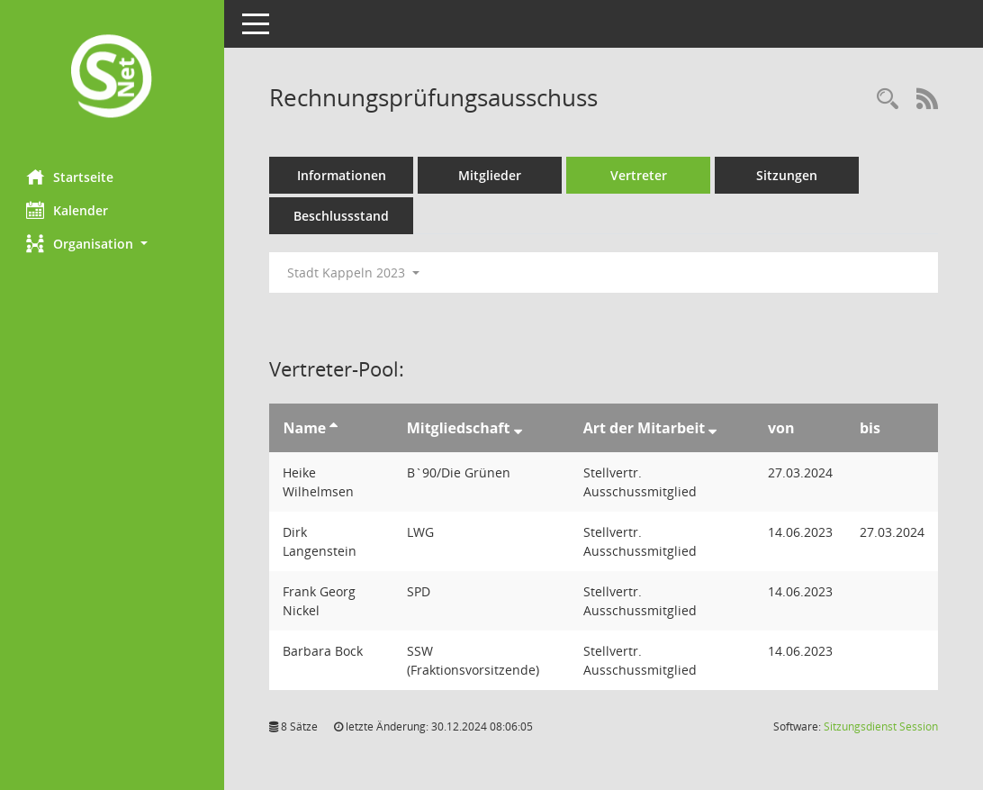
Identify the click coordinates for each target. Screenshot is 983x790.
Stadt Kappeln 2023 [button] (354, 272)
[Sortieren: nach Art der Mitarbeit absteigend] (713, 428)
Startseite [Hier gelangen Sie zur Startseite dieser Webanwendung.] (70, 177)
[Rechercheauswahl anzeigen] (887, 99)
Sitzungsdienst (881, 726)
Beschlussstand (342, 215)
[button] (112, 243)
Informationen (342, 175)
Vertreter (639, 175)
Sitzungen (787, 175)
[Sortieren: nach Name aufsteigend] (334, 428)
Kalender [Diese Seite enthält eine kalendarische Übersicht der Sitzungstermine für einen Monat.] (68, 210)
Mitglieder (490, 175)
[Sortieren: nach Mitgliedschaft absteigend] (518, 428)
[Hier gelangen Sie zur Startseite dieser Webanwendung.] (112, 78)
